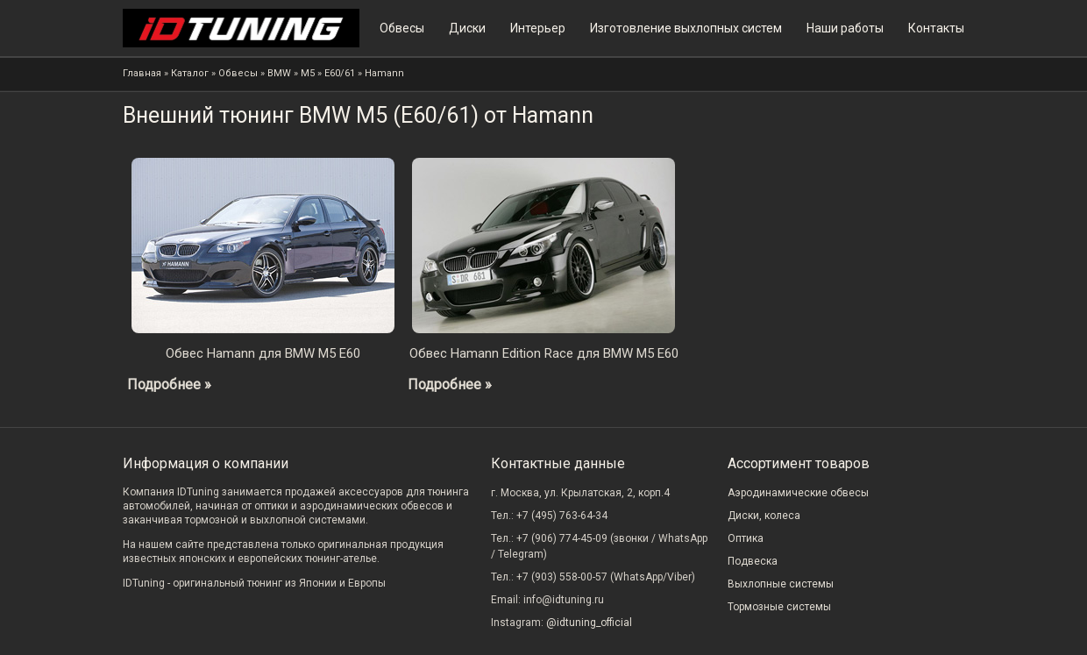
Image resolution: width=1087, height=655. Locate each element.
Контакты (936, 28)
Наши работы (845, 28)
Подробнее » (169, 384)
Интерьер (537, 28)
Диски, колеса (764, 515)
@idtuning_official (589, 622)
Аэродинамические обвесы (798, 493)
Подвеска (753, 561)
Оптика (746, 538)
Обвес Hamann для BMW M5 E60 (263, 353)
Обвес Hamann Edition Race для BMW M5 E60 (543, 353)
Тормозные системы (779, 607)
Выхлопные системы (781, 584)
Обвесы (402, 28)
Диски (467, 28)
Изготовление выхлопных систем (686, 28)
